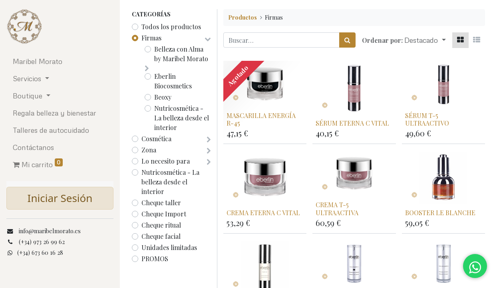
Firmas (151, 38)
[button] (425, 40)
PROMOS (154, 258)
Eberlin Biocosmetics (173, 81)
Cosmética (156, 138)
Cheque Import (163, 214)
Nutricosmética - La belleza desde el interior (181, 118)
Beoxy (162, 97)
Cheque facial (161, 236)
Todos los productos (171, 26)
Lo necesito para (165, 161)
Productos (242, 17)
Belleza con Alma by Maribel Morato (181, 54)
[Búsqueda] (347, 40)
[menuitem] (59, 61)
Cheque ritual (161, 225)
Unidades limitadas (169, 247)
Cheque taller (161, 202)
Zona (148, 150)
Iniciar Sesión (60, 198)
